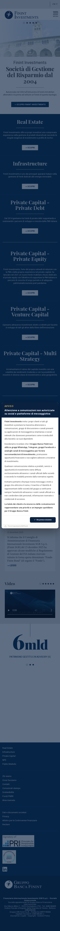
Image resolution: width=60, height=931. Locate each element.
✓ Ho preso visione (43, 519)
